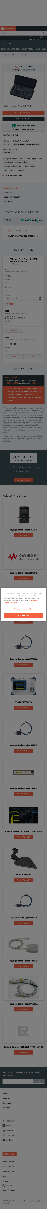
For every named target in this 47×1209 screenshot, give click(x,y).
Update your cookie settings (23, 609)
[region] (23, 604)
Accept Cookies (23, 615)
